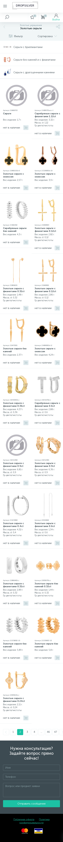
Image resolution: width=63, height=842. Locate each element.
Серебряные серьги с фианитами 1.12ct (47, 115)
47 (55, 731)
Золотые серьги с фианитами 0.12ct (45, 229)
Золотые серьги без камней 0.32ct (46, 585)
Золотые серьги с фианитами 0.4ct (13, 525)
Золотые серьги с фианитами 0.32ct (14, 290)
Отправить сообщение (31, 803)
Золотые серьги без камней (15, 350)
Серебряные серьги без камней (15, 229)
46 (48, 731)
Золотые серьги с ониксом (13, 175)
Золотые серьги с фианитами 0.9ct (13, 465)
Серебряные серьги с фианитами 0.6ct (47, 404)
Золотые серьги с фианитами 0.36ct (14, 404)
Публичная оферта (23, 819)
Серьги (7, 113)
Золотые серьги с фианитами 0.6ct (45, 525)
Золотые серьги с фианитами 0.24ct (14, 700)
